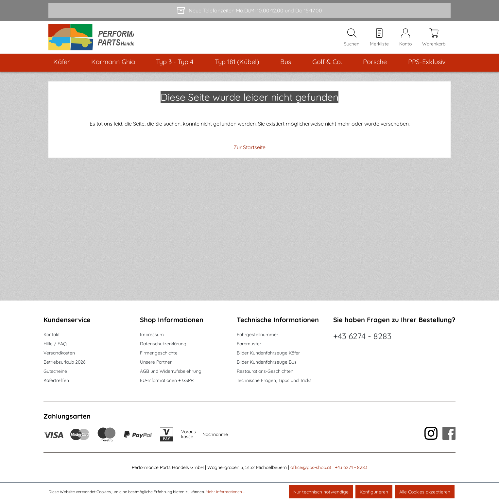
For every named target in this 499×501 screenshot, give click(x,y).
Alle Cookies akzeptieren (424, 492)
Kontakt (51, 334)
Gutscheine (55, 371)
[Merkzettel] (379, 39)
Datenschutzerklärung (163, 344)
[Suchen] (352, 39)
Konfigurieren (374, 492)
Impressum (152, 334)
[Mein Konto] (405, 39)
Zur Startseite (249, 151)
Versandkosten (59, 353)
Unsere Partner (156, 362)
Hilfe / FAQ (55, 344)
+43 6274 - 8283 (362, 336)
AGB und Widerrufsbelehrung (170, 371)
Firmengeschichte (159, 353)
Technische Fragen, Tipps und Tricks (274, 380)
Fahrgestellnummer (257, 334)
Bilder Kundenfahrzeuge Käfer (268, 353)
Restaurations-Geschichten (265, 371)
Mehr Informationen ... (225, 491)
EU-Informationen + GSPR (167, 380)
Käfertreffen (56, 380)
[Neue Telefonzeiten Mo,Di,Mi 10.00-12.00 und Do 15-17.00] (249, 10)
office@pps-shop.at (310, 467)
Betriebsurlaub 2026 (64, 362)
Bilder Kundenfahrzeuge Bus (267, 362)
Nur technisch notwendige (321, 492)
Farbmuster (249, 344)
